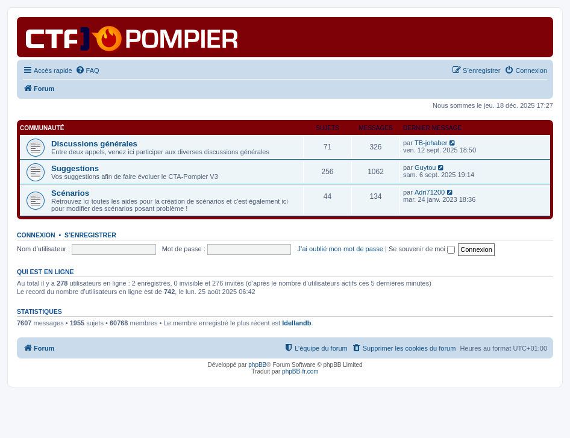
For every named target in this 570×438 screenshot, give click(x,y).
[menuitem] (87, 70)
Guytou (425, 167)
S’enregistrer (90, 235)
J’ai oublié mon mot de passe (340, 248)
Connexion (36, 235)
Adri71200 (430, 192)
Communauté (42, 128)
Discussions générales (94, 143)
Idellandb (296, 323)
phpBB (257, 364)
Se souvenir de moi (422, 248)
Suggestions (75, 168)
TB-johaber (431, 142)
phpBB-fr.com (300, 371)
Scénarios (70, 193)
